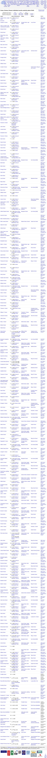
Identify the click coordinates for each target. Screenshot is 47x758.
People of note (45, 6)
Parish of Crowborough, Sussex (15, 456)
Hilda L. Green (3, 616)
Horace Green (3, 523)
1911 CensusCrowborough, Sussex (43, 381)
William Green (3, 63)
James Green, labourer (25, 421)
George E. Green (3, 403)
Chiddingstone (25, 0)
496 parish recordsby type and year (41, 10)
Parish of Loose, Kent (14, 281)
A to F (15, 12)
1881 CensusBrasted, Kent (43, 18)
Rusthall (24, 3)
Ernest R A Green (4, 560)
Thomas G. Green (4, 374)
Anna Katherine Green (4, 736)
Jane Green (2, 60)
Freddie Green (3, 674)
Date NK (31, 14)
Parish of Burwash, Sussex (14, 143)
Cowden (28, 0)
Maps (42, 4)
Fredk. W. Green (3, 271)
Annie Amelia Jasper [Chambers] (35, 698)
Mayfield (15, 3)
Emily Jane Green (4, 187)
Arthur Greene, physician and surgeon (4, 235)
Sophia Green (34, 364)
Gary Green (2, 732)
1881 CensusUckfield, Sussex (43, 45)
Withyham (31, 4)
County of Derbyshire (15, 508)
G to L (21, 12)
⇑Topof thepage (45, 756)
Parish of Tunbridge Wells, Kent (15, 96)
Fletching (15, 1)
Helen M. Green (3, 224)
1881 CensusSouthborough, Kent (43, 151)
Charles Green (3, 427)
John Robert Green (4, 73)
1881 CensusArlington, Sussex (43, 319)
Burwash (11, 0)
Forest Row (18, 2)
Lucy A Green (3, 153)
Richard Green (3, 302)
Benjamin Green (24, 160)
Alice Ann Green (3, 119)
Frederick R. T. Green (4, 695)
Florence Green (3, 343)
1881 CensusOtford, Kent (43, 81)
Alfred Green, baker (25, 321)
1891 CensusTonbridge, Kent (43, 58)
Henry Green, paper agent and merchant (25, 353)
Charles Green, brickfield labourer (24, 326)
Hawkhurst (9, 2)
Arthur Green (3, 267)
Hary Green (2, 613)
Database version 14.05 (12, 747)
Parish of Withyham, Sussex (15, 686)
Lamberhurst (35, 2)
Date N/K (31, 13)
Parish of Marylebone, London (15, 597)
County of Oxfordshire (15, 115)
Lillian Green (3, 318)
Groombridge (32, 1)
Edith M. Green (3, 431)
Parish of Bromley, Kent (14, 225)
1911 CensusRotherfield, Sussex (43, 205)
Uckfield (12, 4)
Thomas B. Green (4, 574)
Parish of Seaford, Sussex (14, 61)
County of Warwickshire (15, 99)
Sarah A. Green (3, 410)
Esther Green (3, 150)
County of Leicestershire (15, 74)
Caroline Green (34, 421)
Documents (42, 3)
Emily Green (2, 32)
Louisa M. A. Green (35, 616)
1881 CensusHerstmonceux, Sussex (43, 123)
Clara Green (2, 147)
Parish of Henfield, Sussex (14, 422)
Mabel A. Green (3, 620)
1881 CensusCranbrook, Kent (43, 281)
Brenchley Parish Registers (43, 219)
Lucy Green (33, 22)
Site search (45, 4)
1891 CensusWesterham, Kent (43, 328)
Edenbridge (9, 1)
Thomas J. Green (3, 308)
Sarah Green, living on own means (35, 67)
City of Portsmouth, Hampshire (15, 733)
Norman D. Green (4, 623)
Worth (34, 4)
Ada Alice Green (3, 421)
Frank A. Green (3, 399)
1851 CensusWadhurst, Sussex (43, 51)
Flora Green (2, 514)
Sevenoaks (28, 4)
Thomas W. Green (4, 261)
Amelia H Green (3, 66)
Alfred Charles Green (4, 211)
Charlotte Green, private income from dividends (35, 309)
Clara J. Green (3, 292)
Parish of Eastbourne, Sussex (15, 482)
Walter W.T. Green (4, 396)
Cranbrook (31, 0)
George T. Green (3, 346)
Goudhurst (28, 1)
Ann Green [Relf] (34, 160)
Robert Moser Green (4, 257)
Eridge (12, 1)
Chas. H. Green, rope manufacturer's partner (5, 26)
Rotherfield (22, 3)
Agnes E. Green (3, 184)
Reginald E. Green (4, 441)
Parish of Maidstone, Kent (14, 148)
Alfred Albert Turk (24, 681)
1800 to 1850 (21, 13)
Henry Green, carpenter (24, 508)
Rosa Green (2, 208)
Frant (25, 1)
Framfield (21, 1)
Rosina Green (3, 305)
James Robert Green (4, 550)
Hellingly (15, 2)
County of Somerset (15, 18)
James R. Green (3, 547)
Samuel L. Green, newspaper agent (24, 617)
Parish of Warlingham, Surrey (15, 449)
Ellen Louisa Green (4, 221)
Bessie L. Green (3, 500)
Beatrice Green (3, 580)
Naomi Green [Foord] (35, 533)
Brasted (8, 0)
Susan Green (33, 80)
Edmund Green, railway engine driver (25, 148)
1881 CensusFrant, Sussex (43, 115)
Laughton (37, 3)
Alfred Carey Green (4, 448)
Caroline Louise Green (4, 286)
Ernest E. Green (3, 296)
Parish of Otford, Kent (14, 326)
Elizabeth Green (3, 86)
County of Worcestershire (15, 185)
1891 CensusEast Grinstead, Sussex (43, 193)
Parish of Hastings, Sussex (14, 216)
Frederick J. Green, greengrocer (25, 313)
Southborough (32, 3)
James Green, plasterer (24, 209)
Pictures (42, 2)
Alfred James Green (4, 592)
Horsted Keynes (28, 3)
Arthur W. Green (3, 577)
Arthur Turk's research (43, 672)
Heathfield (12, 2)
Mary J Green (33, 387)
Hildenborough (25, 2)
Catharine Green (34, 147)
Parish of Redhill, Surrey (14, 58)
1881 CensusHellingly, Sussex (43, 225)
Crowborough (35, 0)
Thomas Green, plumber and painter (4, 157)
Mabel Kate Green (4, 566)
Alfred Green (3, 228)
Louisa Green (3, 129)
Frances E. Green (4, 122)
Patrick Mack (23, 726)
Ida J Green (2, 649)
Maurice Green (3, 280)
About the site (45, 1)
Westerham (25, 4)
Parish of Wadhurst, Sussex (15, 51)
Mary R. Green (34, 352)
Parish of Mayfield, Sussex (14, 530)
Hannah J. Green (34, 410)
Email (45, 2)
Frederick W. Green (4, 364)
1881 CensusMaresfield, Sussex (43, 48)
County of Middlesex (15, 30)
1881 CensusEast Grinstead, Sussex (43, 64)
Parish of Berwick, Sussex (14, 497)
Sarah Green (3, 114)
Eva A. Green (3, 610)
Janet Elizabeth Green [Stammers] (4, 722)
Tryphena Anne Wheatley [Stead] (34, 332)
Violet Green (2, 669)
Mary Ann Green (34, 325)
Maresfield (12, 3)
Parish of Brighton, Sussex (15, 700)
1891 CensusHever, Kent (43, 35)
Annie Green (3, 468)
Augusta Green (3, 603)
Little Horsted (8, 4)
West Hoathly (28, 6)
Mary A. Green (3, 110)
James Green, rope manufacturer (25, 534)
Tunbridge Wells (8, 6)
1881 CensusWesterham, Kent (43, 222)
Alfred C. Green (3, 195)
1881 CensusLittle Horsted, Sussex (43, 179)
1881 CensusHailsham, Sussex (43, 26)
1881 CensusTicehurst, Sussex (43, 74)
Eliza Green (33, 83)
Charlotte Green (3, 54)
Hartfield (5, 4)
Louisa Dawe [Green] (4, 361)
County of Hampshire (15, 322)
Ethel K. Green (3, 583)
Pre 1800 (15, 13)
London (16, 63)
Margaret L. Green (4, 352)
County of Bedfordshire (15, 67)
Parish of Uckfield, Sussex (14, 176)
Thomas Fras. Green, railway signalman (25, 316)
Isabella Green (3, 370)
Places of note (45, 8)
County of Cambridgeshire (15, 306)
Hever (22, 2)
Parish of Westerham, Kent (14, 222)
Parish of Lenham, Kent (14, 350)
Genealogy (42, 1)
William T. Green (3, 312)
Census (42, 0)
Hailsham (37, 2)
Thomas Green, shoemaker (24, 425)
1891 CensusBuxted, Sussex (43, 391)
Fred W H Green (3, 520)
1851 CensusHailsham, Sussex (43, 23)
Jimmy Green (3, 702)
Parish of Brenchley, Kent (14, 219)
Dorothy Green (3, 685)
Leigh (5, 5)
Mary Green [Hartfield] (4, 712)
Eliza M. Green (3, 83)
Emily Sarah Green (4, 626)
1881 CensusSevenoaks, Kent (43, 84)
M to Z (26, 12)
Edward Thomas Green (5, 743)
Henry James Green (4, 250)
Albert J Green (3, 444)
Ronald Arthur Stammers (24, 722)
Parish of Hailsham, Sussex (15, 23)
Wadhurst (15, 4)
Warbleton (21, 4)
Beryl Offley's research (43, 278)
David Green (3, 80)
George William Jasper (25, 697)
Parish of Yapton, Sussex (14, 319)
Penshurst (18, 4)
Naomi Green (3, 142)
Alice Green (2, 540)
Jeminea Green (34, 50)
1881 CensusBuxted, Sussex (43, 284)
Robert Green (3, 715)
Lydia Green (2, 204)
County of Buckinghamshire (15, 111)
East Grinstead (37, 1)
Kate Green (2, 138)
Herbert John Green (4, 277)
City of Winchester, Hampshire (14, 123)
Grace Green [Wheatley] (3, 332)
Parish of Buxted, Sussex (14, 284)
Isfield (31, 2)
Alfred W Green (3, 264)
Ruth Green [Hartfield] (4, 677)
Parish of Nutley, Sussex (14, 77)
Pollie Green (2, 327)
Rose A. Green (3, 47)
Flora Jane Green (4, 533)
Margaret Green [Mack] (5, 726)
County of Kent (18, 190)
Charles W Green (3, 658)
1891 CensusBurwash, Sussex (43, 235)
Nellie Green (2, 481)
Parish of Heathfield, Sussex (15, 145)
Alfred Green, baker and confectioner (25, 388)
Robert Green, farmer (25, 221)
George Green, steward (24, 179)
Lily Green (2, 438)
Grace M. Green (3, 639)
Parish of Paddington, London (15, 130)
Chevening (18, 0)
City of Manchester (14, 558)
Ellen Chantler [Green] (4, 218)
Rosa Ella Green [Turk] (5, 681)
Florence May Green (4, 663)
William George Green (4, 417)
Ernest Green (3, 474)
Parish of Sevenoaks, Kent (14, 463)
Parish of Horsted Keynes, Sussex (14, 504)
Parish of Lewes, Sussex (14, 71)
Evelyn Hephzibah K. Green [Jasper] (4, 698)
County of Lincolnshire (15, 127)
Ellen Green (2, 98)
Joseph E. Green (3, 451)
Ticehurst (37, 4)
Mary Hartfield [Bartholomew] (34, 678)
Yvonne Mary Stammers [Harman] (35, 722)
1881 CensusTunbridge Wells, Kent (43, 61)
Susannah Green (3, 413)
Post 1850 (26, 14)
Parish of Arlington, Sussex (15, 55)
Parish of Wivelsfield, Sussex (15, 167)
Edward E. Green (3, 553)
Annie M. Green (3, 215)
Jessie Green (3, 587)
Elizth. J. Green (3, 244)
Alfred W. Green (3, 596)
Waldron (18, 5)
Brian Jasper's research (43, 696)
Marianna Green (34, 178)
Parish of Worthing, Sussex (15, 381)
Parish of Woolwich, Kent (14, 170)
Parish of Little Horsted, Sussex (15, 45)
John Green (2, 126)
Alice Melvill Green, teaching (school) (4, 381)
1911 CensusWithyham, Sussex (43, 456)
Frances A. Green (4, 136)
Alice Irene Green (4, 600)
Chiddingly (21, 0)
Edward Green (3, 29)
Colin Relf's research (42, 160)
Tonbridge (5, 6)
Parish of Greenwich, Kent (15, 627)
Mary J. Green (3, 321)
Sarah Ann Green (34, 221)
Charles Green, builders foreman (24, 84)
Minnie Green (3, 325)
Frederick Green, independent (24, 365)
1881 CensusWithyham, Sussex (43, 508)
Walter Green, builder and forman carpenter (25, 344)
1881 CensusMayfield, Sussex (43, 38)
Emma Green (3, 101)
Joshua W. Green (3, 315)
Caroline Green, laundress (34, 391)
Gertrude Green (3, 646)
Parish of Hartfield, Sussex (14, 232)
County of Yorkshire (15, 81)
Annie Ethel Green (4, 465)
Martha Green (34, 244)
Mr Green (2, 20)
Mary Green (2, 41)
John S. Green (3, 526)
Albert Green (3, 424)
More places (38, 6)
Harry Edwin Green (4, 635)
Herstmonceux (19, 3)
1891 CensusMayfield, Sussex (43, 108)
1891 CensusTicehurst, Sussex (43, 67)
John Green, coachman (23, 411)
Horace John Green (4, 488)
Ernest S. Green (3, 510)
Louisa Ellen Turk (34, 681)
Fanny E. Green (3, 383)
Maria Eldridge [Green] (5, 107)
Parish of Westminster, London (15, 275)
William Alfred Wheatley (24, 332)
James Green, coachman (24, 262)
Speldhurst (34, 3)
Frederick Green (3, 247)
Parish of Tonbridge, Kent (14, 33)
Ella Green (2, 162)
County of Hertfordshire (15, 48)
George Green (3, 57)
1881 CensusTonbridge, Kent (43, 33)
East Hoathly (5, 3)
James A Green (3, 655)
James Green (3, 50)
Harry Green (2, 274)
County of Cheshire (15, 137)
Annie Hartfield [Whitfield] (34, 713)
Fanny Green (3, 299)
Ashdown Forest (5, 1)
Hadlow (34, 1)
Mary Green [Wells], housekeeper (35, 200)
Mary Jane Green (3, 44)
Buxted (15, 0)
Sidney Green (3, 629)
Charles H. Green (4, 22)
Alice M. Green (3, 462)
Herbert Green (3, 367)
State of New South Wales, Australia (16, 160)
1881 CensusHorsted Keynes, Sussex (43, 422)
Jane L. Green (3, 493)
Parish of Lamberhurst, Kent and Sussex (16, 435)
